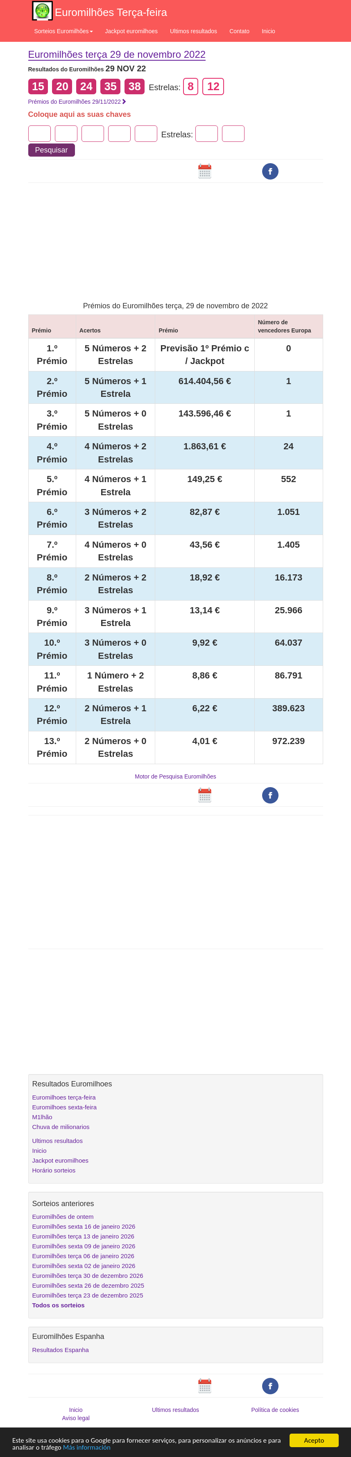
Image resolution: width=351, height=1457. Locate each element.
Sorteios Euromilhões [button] (63, 31)
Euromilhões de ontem (63, 1216)
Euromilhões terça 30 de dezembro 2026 (87, 1275)
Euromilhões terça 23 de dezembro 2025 (87, 1295)
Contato (239, 31)
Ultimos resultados (193, 31)
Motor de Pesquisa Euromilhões (175, 776)
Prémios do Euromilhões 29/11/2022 (77, 101)
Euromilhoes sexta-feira (64, 1107)
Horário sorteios (54, 1170)
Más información (87, 1447)
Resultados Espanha (60, 1349)
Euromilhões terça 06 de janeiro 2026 (83, 1255)
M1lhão (42, 1116)
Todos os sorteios (58, 1305)
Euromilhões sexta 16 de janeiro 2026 (84, 1226)
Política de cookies (275, 1410)
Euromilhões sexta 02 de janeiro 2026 (84, 1265)
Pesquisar (51, 150)
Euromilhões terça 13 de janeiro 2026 (83, 1236)
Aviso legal (75, 1418)
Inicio (268, 31)
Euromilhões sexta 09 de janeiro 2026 (84, 1246)
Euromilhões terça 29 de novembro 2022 (117, 54)
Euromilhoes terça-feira (64, 1097)
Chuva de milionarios (61, 1126)
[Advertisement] (175, 236)
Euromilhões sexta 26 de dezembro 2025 (88, 1285)
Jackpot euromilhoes (131, 31)
